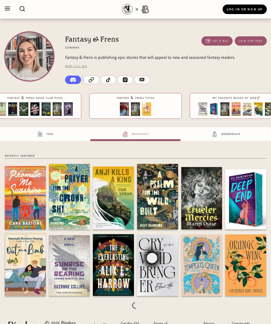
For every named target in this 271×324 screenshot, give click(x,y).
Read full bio (76, 66)
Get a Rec (217, 40)
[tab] (45, 134)
